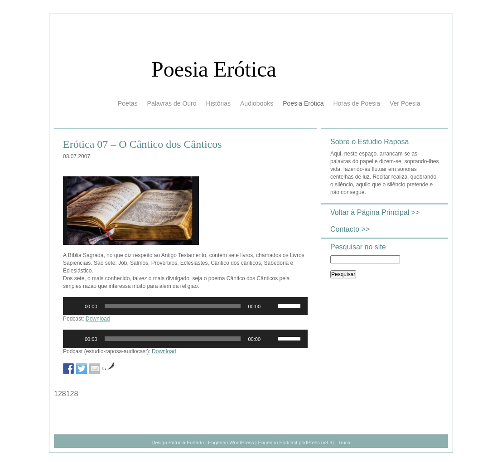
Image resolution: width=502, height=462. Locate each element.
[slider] (173, 306)
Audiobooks (256, 103)
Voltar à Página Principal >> (375, 212)
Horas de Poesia (356, 103)
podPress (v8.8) (316, 442)
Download (98, 319)
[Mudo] (270, 306)
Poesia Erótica (213, 69)
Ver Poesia (405, 103)
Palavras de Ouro (172, 103)
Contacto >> (350, 229)
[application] (185, 306)
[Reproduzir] (74, 306)
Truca (344, 442)
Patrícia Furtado (186, 442)
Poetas (128, 103)
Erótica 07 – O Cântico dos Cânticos (142, 144)
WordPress (241, 442)
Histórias (218, 103)
